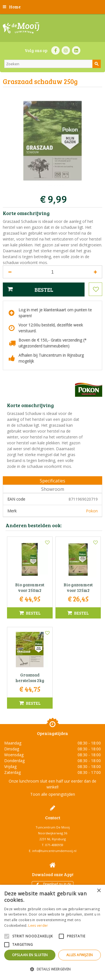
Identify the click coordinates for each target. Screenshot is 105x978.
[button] (52, 969)
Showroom (52, 489)
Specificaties (52, 481)
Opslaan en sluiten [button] (30, 955)
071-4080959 (54, 845)
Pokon (92, 510)
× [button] (99, 891)
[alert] (52, 931)
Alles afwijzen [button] (79, 955)
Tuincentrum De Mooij (53, 827)
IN (66, 50)
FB (55, 50)
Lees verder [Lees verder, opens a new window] (38, 925)
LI (76, 50)
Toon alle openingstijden (52, 794)
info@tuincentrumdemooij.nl (54, 851)
